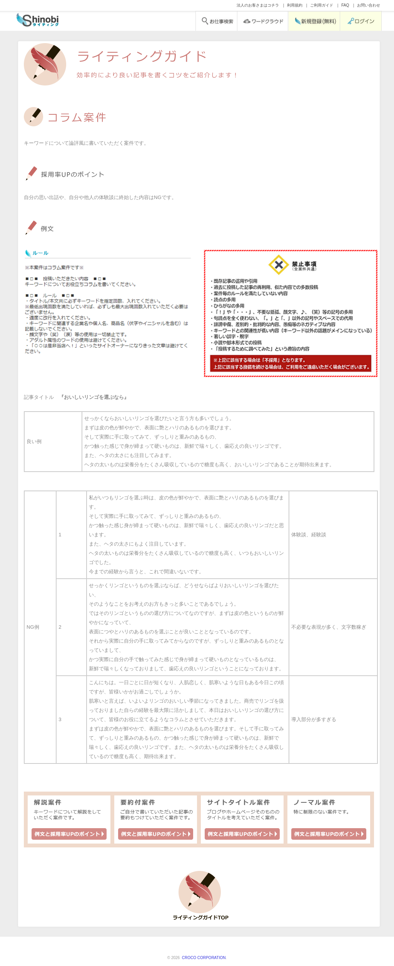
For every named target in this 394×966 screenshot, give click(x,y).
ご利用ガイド (321, 5)
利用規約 (294, 5)
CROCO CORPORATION (203, 958)
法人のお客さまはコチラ (258, 5)
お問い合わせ (368, 5)
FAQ (345, 5)
